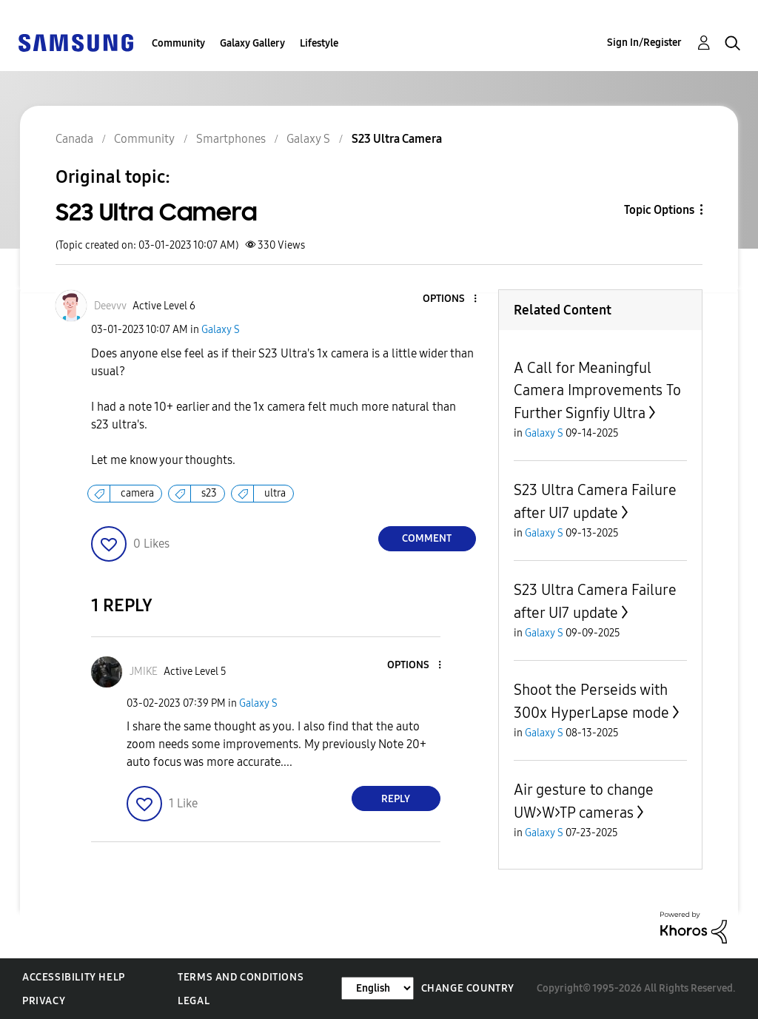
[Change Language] (377, 988)
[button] (450, 299)
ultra (275, 493)
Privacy (43, 1001)
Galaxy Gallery (252, 43)
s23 (209, 493)
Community (178, 43)
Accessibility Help (73, 977)
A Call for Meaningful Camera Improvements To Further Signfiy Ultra (597, 390)
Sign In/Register (644, 42)
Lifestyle (319, 43)
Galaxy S (220, 329)
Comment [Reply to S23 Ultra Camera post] (427, 538)
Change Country (467, 988)
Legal (193, 1001)
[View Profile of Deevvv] (110, 306)
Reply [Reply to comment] (395, 799)
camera (137, 493)
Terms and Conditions (240, 977)
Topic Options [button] (659, 210)
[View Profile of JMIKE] (144, 671)
